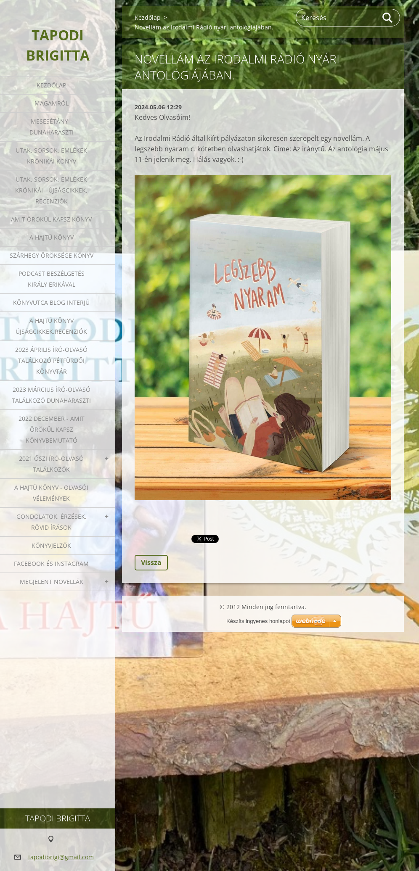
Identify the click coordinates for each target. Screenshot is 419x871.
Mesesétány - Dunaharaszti (51, 126)
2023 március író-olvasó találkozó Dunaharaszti (51, 394)
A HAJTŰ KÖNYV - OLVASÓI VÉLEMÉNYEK (51, 492)
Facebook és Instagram (51, 563)
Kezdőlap (51, 85)
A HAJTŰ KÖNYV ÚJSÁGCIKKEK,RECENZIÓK (51, 326)
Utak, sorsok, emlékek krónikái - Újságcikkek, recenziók (51, 190)
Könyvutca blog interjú (51, 302)
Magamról (51, 103)
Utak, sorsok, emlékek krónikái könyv (51, 155)
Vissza (151, 562)
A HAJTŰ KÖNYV (51, 237)
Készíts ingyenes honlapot (258, 621)
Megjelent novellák (51, 582)
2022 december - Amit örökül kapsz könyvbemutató (52, 429)
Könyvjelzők (51, 545)
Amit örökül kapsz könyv (51, 219)
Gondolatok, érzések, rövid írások (51, 521)
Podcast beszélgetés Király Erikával (52, 278)
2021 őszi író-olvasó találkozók (51, 463)
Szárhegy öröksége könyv (51, 255)
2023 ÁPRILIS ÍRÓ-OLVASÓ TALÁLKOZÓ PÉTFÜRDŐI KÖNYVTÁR (51, 360)
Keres (387, 17)
